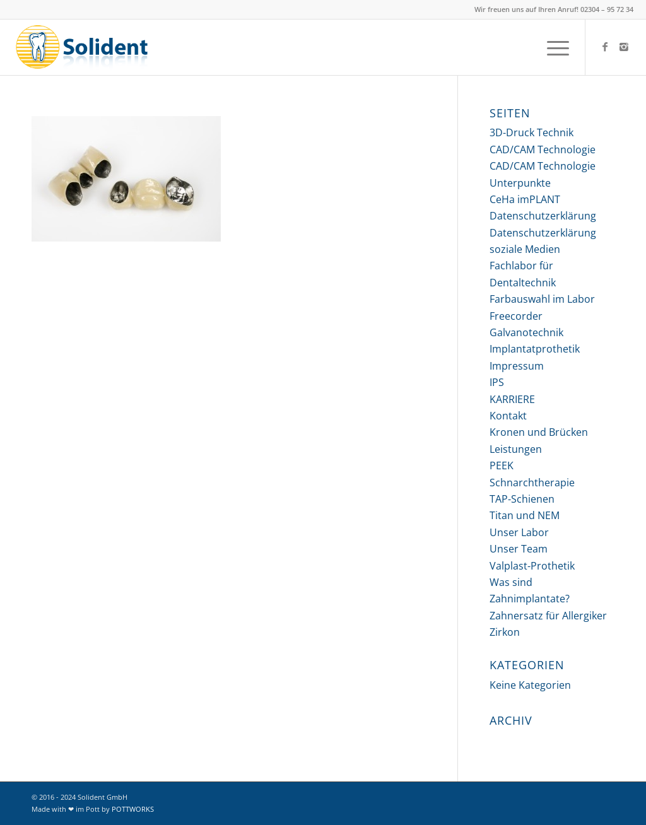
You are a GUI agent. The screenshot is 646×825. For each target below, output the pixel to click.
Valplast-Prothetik (532, 566)
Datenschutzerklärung (543, 216)
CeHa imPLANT (525, 199)
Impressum (517, 366)
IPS (497, 382)
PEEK (502, 465)
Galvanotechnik (526, 332)
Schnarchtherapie (532, 482)
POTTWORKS (133, 809)
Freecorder (516, 316)
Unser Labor (519, 532)
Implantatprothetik (535, 349)
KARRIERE (512, 399)
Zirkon (505, 632)
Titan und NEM (525, 515)
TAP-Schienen (522, 499)
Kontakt (508, 416)
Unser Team (519, 549)
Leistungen (516, 449)
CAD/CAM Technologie (543, 149)
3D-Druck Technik (531, 132)
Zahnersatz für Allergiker (548, 616)
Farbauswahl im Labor (542, 299)
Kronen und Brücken (539, 432)
